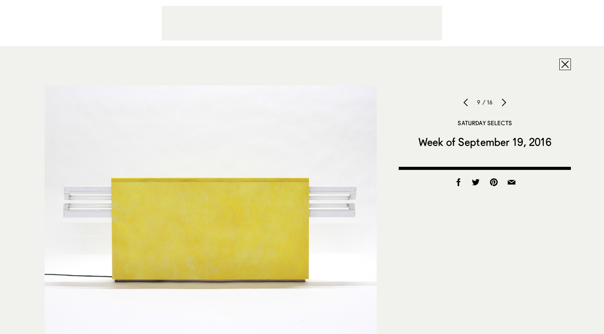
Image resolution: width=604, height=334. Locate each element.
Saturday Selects (485, 122)
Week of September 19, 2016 (485, 141)
